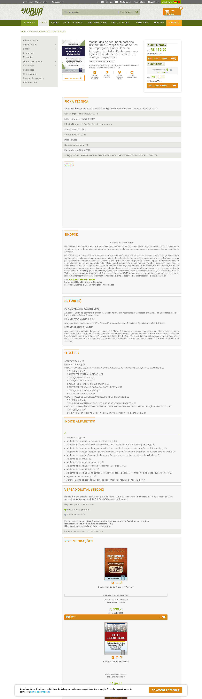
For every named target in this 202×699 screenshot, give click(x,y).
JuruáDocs (107, 670)
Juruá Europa (171, 2)
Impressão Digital (28, 658)
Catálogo (145, 655)
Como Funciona (67, 673)
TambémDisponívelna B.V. (78, 583)
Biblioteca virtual (73, 23)
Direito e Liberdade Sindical (106, 587)
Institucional (142, 23)
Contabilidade (30, 44)
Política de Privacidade (70, 655)
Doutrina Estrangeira (33, 78)
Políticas (66, 652)
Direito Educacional (166, 587)
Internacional (29, 74)
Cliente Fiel (105, 655)
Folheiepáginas (82, 583)
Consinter (174, 23)
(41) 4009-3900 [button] (35, 2)
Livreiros (159, 23)
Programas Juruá (97, 23)
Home (23, 31)
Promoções (29, 23)
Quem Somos (26, 655)
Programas (107, 652)
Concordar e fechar (165, 690)
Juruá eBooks (27, 664)
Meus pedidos (139, 2)
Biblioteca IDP (30, 82)
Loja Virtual (126, 12)
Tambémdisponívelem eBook (73, 583)
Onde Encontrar (27, 667)
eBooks (55, 23)
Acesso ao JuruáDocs (110, 673)
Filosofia (27, 57)
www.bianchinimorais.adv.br (82, 280)
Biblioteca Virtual (71, 667)
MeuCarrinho (170, 12)
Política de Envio (68, 661)
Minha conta (125, 2)
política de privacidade (40, 692)
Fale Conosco (27, 670)
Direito (26, 49)
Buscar (137, 12)
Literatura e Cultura (32, 61)
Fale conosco (58, 2)
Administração (30, 40)
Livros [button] (43, 23)
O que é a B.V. (67, 670)
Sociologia (28, 70)
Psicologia (28, 66)
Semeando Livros (108, 658)
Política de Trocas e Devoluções (74, 658)
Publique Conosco (120, 23)
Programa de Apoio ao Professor (114, 661)
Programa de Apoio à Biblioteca (114, 664)
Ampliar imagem (73, 78)
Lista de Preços (147, 658)
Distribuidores (147, 661)
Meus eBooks (154, 2)
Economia (28, 53)
